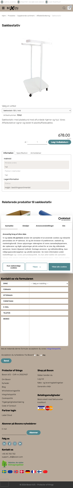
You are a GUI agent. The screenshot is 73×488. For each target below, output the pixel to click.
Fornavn (7, 289)
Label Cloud (7, 415)
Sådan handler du (44, 375)
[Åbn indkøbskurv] (69, 8)
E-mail (6, 307)
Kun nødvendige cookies (14, 267)
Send (6, 361)
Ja (36, 355)
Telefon (6, 313)
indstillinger (8, 255)
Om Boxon (6, 379)
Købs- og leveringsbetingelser (50, 383)
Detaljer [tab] (26, 226)
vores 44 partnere (15, 238)
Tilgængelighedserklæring (13, 402)
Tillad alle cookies (59, 267)
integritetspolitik (54, 349)
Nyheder (5, 383)
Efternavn (7, 295)
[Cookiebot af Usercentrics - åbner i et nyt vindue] (60, 219)
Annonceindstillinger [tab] (45, 226)
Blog (4, 387)
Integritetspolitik (9, 394)
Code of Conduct (9, 406)
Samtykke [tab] (9, 226)
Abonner (33, 432)
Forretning (8, 301)
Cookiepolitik (7, 398)
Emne (5, 284)
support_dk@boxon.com (12, 457)
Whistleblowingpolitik (11, 391)
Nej (42, 355)
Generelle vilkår (44, 386)
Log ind (40, 379)
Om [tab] (63, 226)
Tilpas (37, 267)
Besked (6, 319)
